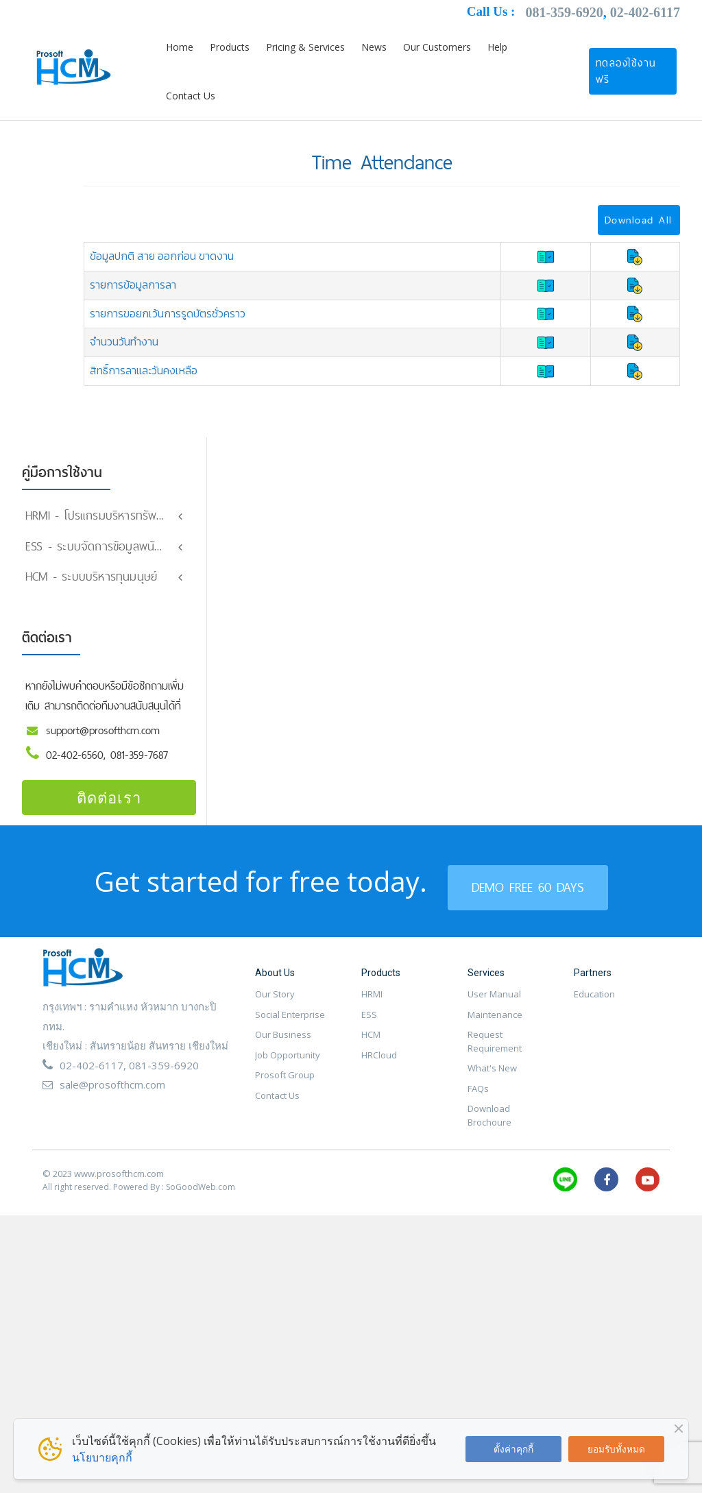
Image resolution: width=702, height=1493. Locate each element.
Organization (58, 595)
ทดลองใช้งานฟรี (626, 71)
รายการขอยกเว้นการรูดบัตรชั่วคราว (167, 313)
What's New (492, 1108)
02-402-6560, (78, 795)
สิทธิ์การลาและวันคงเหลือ (143, 370)
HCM (370, 1075)
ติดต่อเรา (109, 837)
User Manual (494, 1034)
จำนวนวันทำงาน (124, 341)
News (374, 46)
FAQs (478, 1128)
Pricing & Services (305, 46)
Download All (639, 219)
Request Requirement (495, 1082)
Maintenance (495, 1054)
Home (179, 46)
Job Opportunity (287, 1095)
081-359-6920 (564, 12)
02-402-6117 (645, 12)
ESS (369, 1054)
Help (497, 46)
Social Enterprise (290, 1054)
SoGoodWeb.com (200, 1227)
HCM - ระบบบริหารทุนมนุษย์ (91, 616)
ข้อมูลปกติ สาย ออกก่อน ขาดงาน (162, 255)
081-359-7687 (139, 795)
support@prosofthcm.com (103, 770)
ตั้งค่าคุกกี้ (513, 1448)
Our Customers (437, 46)
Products (230, 46)
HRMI (372, 1034)
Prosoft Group (285, 1115)
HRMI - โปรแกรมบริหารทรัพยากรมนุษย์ (116, 515)
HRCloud (379, 1095)
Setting (45, 570)
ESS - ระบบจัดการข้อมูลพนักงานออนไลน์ (121, 546)
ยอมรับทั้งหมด (616, 1448)
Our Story (275, 1034)
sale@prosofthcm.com (112, 1125)
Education (594, 1034)
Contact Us (190, 95)
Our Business (283, 1075)
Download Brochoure (489, 1156)
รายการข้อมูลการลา (133, 284)
